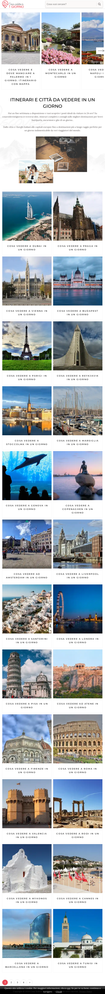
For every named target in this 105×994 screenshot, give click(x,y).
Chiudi (59, 991)
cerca (99, 4)
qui (68, 988)
